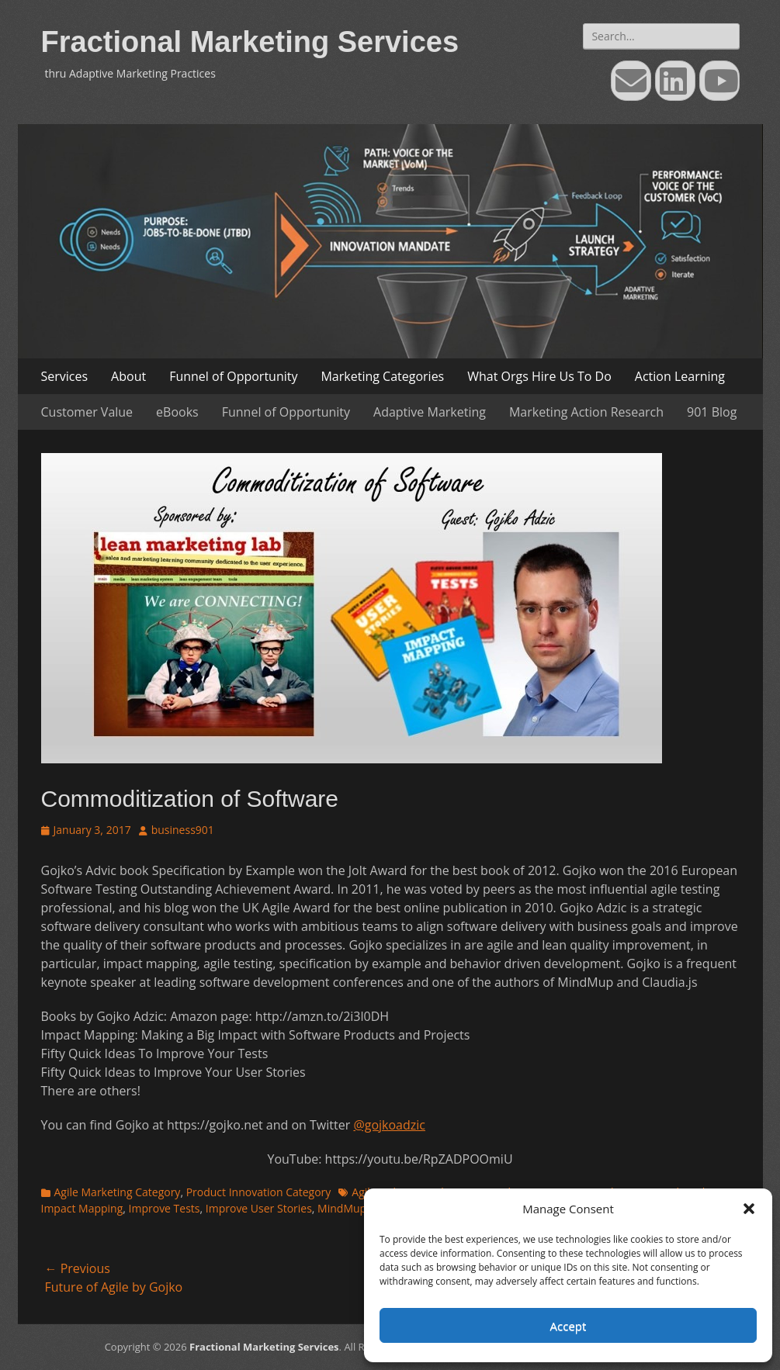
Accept (568, 1326)
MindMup (341, 1208)
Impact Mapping (82, 1208)
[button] (749, 1208)
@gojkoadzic (389, 1124)
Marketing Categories (382, 376)
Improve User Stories (259, 1208)
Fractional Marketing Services (250, 42)
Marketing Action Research (586, 411)
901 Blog (712, 411)
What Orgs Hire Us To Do (539, 376)
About (128, 376)
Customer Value (87, 411)
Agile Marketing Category (117, 1192)
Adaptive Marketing (429, 411)
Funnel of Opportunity (233, 376)
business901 (182, 829)
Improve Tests (164, 1208)
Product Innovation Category (258, 1192)
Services (64, 376)
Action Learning (680, 376)
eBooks (177, 411)
